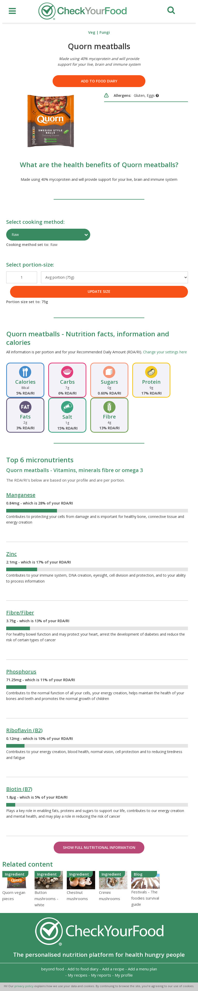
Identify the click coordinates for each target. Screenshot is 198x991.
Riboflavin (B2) (24, 730)
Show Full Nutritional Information (99, 847)
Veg (91, 32)
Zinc (11, 553)
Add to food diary (99, 81)
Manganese (20, 494)
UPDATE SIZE (99, 291)
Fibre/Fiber (20, 612)
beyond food (52, 968)
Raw (15, 234)
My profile (124, 975)
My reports (101, 975)
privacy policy (24, 986)
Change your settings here (165, 351)
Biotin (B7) (19, 788)
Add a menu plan (142, 968)
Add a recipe (113, 968)
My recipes (77, 975)
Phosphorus (21, 671)
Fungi (105, 32)
